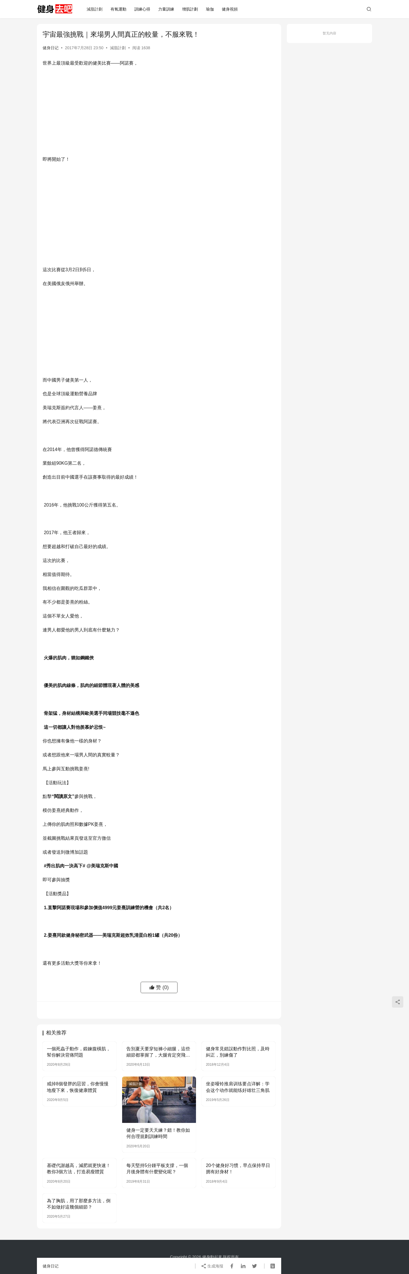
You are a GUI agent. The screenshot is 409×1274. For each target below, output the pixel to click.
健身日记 (51, 48)
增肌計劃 (190, 9)
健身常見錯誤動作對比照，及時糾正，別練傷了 (238, 1051)
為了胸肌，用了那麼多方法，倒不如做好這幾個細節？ (78, 1203)
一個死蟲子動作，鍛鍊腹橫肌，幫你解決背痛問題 (78, 1051)
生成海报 (212, 1266)
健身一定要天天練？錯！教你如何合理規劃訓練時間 (158, 1133)
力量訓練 (166, 9)
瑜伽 (210, 9)
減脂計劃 (95, 9)
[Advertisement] (159, 113)
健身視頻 (230, 9)
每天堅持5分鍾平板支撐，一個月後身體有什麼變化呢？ (157, 1168)
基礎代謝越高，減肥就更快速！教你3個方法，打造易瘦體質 (78, 1168)
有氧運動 (118, 9)
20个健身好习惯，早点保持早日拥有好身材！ (238, 1168)
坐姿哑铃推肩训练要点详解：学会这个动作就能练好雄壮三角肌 (238, 1086)
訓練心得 (142, 9)
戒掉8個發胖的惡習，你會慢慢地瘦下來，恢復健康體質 (77, 1086)
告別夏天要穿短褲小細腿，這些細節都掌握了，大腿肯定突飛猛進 (158, 1052)
